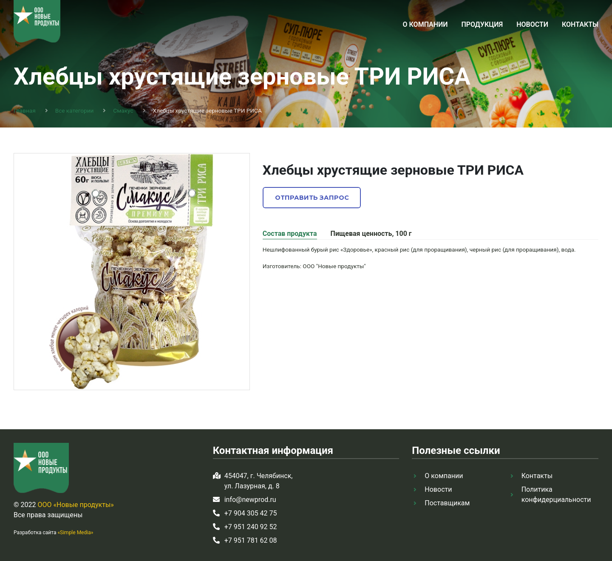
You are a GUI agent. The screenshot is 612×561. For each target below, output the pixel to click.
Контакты (580, 24)
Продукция (482, 24)
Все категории (74, 110)
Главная (25, 110)
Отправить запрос (312, 197)
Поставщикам (447, 503)
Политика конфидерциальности (556, 494)
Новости (532, 24)
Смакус (123, 110)
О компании (425, 24)
